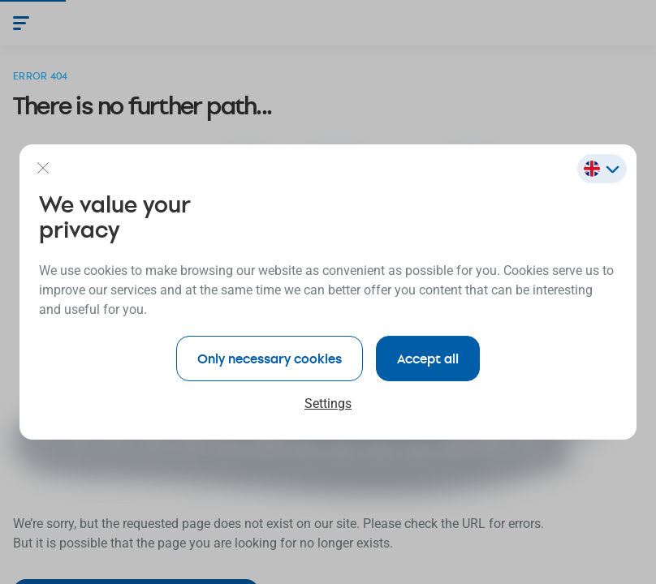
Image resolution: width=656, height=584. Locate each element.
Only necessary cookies (269, 358)
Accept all (428, 358)
